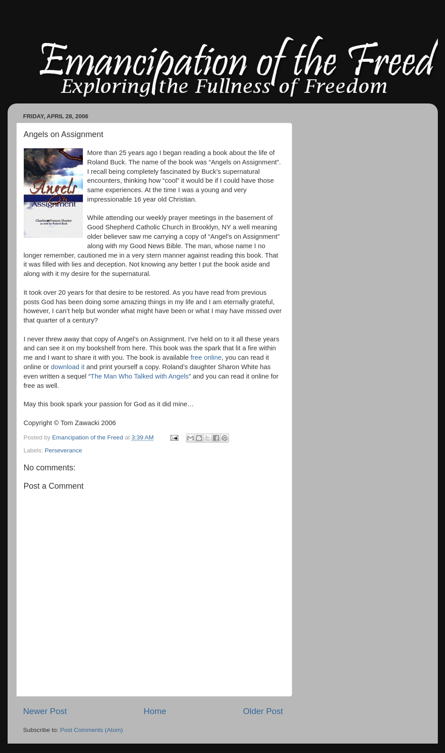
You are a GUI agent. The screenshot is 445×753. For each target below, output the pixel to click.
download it (68, 366)
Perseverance (63, 450)
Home (155, 711)
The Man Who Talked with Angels (140, 376)
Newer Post (45, 711)
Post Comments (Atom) (91, 730)
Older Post (263, 711)
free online (205, 357)
